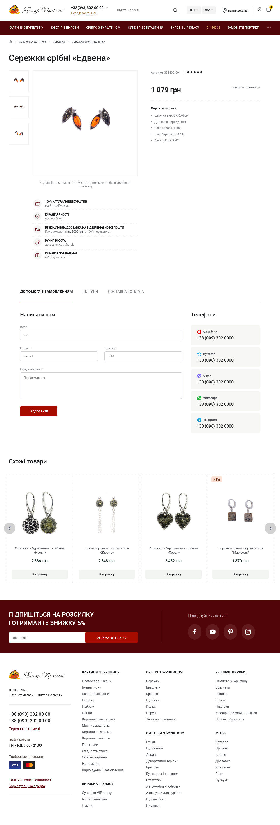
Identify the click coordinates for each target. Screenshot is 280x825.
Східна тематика (94, 751)
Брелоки (152, 767)
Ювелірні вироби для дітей (236, 713)
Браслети (153, 687)
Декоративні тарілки (162, 761)
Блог (219, 774)
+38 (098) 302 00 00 (29, 714)
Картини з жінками (97, 732)
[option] (19, 81)
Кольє (151, 706)
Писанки (153, 805)
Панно (87, 713)
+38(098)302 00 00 (87, 7)
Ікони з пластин (94, 799)
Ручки (150, 742)
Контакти (222, 767)
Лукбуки (221, 780)
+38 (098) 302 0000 (215, 360)
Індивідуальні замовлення (103, 770)
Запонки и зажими (160, 719)
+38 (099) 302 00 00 (29, 720)
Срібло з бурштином (103, 27)
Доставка (222, 761)
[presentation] (9, 528)
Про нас (221, 748)
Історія (220, 755)
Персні (151, 713)
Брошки (152, 694)
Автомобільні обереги (163, 786)
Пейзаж (88, 706)
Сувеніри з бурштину (145, 27)
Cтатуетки (154, 780)
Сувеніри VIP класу (97, 793)
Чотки (220, 700)
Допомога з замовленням (46, 291)
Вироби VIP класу (184, 27)
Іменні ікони (91, 687)
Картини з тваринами (99, 719)
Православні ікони (97, 681)
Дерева (152, 755)
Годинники (154, 748)
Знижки (213, 27)
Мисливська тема (96, 725)
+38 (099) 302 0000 (215, 338)
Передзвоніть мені (84, 13)
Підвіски (153, 700)
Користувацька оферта (27, 786)
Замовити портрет (243, 27)
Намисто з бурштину (231, 681)
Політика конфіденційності (30, 779)
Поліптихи (90, 744)
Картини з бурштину (26, 27)
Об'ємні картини (94, 757)
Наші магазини (235, 10)
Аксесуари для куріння (163, 793)
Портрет (88, 700)
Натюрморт (91, 763)
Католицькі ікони (95, 694)
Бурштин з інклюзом (162, 774)
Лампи (87, 805)
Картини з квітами (96, 738)
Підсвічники (155, 799)
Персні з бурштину (229, 719)
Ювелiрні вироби (65, 27)
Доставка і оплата (126, 291)
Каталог (221, 742)
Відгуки (90, 291)
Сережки (59, 41)
